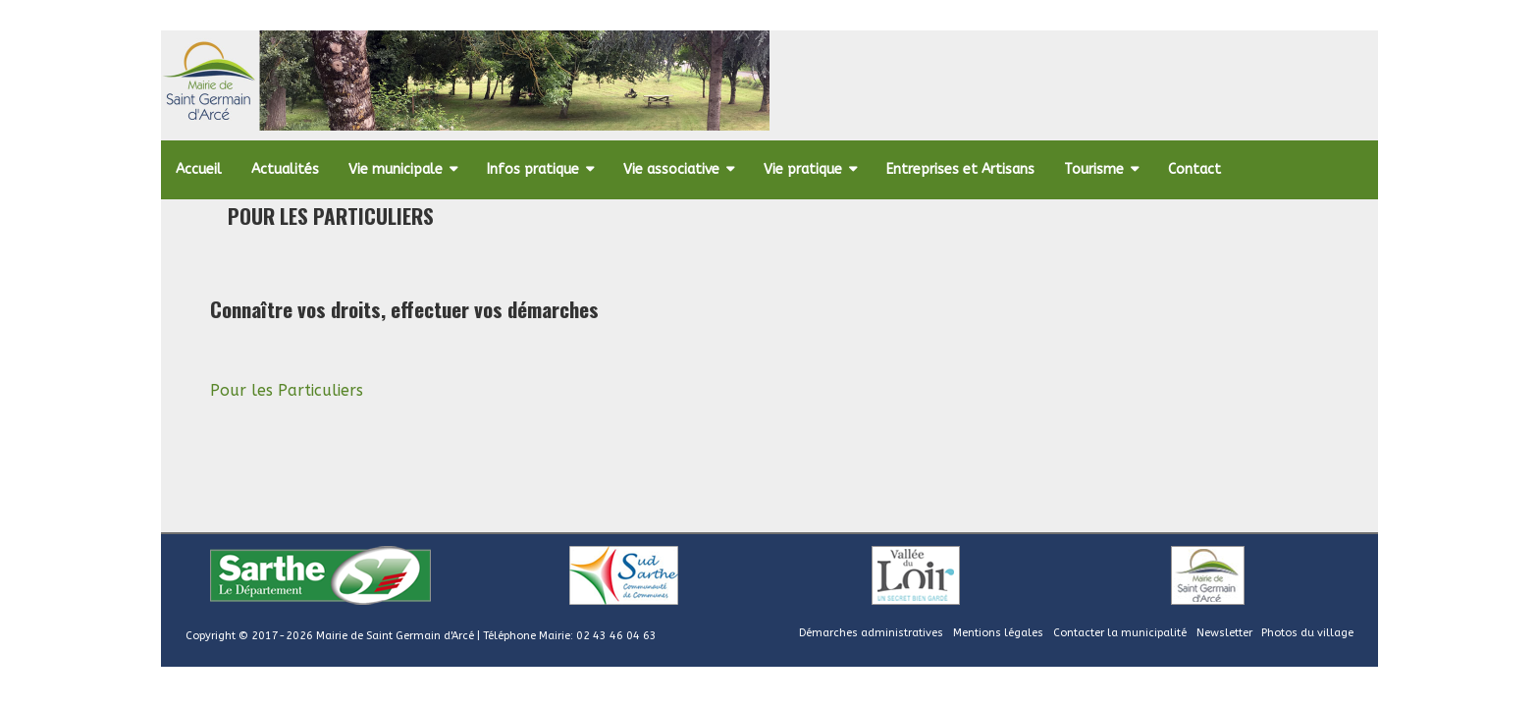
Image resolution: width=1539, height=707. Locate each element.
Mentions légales (998, 632)
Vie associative (671, 169)
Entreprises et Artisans (960, 169)
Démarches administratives (871, 632)
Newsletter (1224, 632)
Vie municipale (395, 169)
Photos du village (1307, 632)
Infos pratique (533, 169)
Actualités (285, 169)
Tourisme (1094, 169)
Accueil (199, 169)
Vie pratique (803, 169)
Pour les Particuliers (286, 390)
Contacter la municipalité (1120, 632)
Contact (1194, 169)
